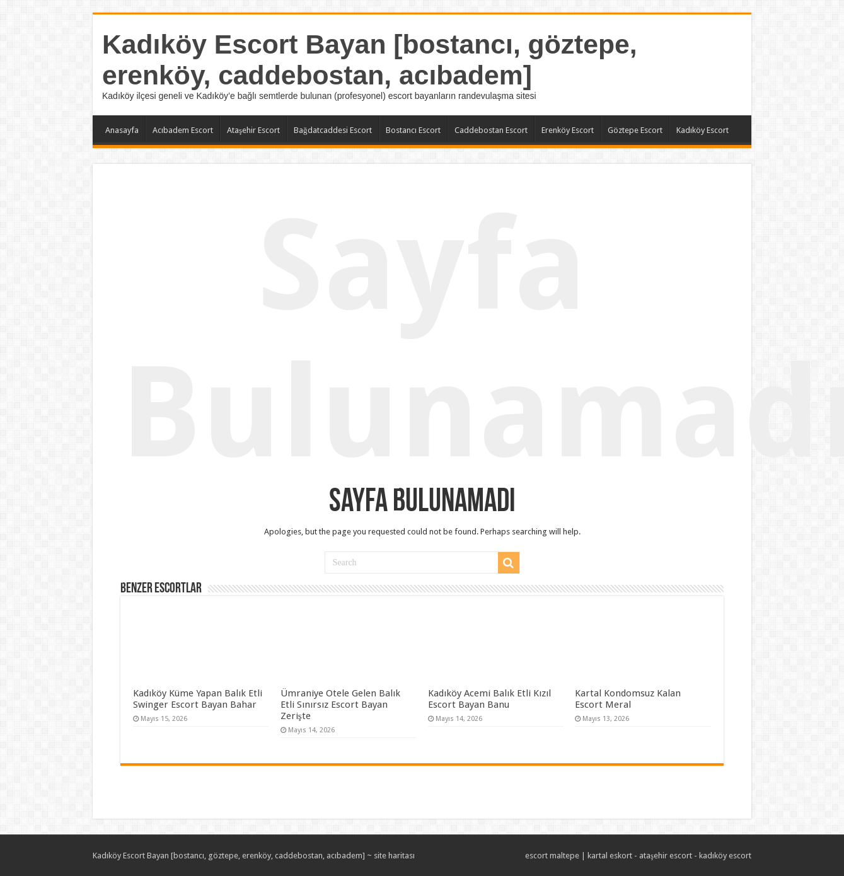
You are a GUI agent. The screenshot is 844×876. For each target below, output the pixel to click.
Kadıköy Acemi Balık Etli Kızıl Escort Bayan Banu (489, 699)
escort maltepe (552, 855)
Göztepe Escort (635, 130)
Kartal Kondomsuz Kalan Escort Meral (628, 699)
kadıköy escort (725, 855)
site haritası (394, 855)
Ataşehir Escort (253, 130)
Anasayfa (122, 130)
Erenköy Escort (567, 130)
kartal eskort (609, 855)
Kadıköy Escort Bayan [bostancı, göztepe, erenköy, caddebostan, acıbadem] (369, 59)
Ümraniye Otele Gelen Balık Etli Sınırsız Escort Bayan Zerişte (340, 705)
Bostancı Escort (413, 130)
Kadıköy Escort (702, 130)
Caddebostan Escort (491, 130)
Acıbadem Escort (183, 130)
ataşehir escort (665, 855)
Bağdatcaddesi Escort (333, 130)
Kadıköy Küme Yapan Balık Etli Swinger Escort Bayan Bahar (197, 699)
